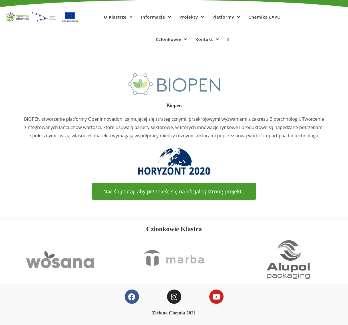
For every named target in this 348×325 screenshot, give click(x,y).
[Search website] (228, 39)
